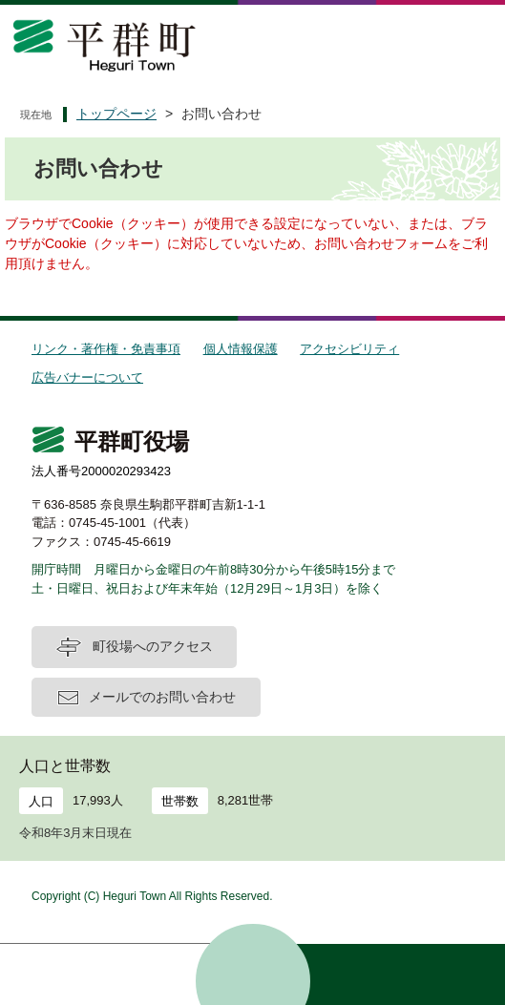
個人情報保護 (240, 349)
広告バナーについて (87, 377)
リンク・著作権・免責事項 (106, 349)
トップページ (116, 113)
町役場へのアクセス (153, 646)
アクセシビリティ (349, 349)
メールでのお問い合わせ (162, 696)
